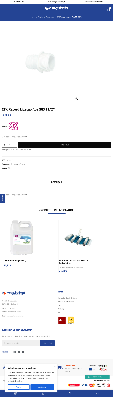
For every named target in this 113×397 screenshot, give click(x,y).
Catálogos (61, 308)
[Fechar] (54, 366)
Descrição (56, 182)
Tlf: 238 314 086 (18, 1)
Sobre (60, 305)
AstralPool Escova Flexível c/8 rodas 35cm (73, 262)
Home (33, 17)
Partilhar (2, 198)
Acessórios (50, 17)
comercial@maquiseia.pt (56, 1)
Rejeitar (19, 387)
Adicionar (65, 145)
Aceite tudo (42, 387)
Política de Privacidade (66, 301)
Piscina (40, 17)
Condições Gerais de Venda (67, 298)
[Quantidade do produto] (9, 144)
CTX (9, 168)
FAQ (59, 312)
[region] (31, 378)
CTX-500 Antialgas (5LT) (15, 260)
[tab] (56, 182)
